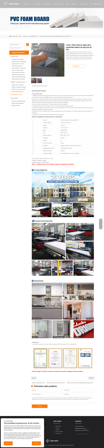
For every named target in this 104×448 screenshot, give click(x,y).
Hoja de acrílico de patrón (18, 72)
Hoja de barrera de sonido (18, 79)
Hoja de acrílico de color (18, 63)
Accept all (36, 443)
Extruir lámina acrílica (17, 66)
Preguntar (76, 66)
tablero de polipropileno (18, 103)
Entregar (40, 406)
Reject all (8, 443)
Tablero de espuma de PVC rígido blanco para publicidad (80, 382)
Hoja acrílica (27, 4)
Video (67, 4)
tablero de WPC (16, 105)
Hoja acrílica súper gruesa (18, 74)
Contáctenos (84, 4)
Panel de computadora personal (20, 101)
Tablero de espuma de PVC (19, 82)
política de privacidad (60, 445)
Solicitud (57, 429)
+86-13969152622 (84, 430)
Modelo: (34, 86)
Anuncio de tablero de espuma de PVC (55, 382)
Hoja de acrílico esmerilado (18, 68)
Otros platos (14, 98)
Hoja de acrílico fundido (18, 59)
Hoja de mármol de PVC (18, 91)
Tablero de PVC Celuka (17, 85)
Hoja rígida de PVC (16, 94)
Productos (57, 427)
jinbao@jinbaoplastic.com (81, 428)
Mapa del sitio (52, 445)
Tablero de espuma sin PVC (19, 89)
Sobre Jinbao (46, 4)
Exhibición (75, 4)
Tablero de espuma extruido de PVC (20, 87)
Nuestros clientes (58, 4)
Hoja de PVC (37, 4)
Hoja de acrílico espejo (17, 70)
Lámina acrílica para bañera (18, 77)
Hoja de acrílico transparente (19, 61)
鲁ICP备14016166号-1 (69, 445)
